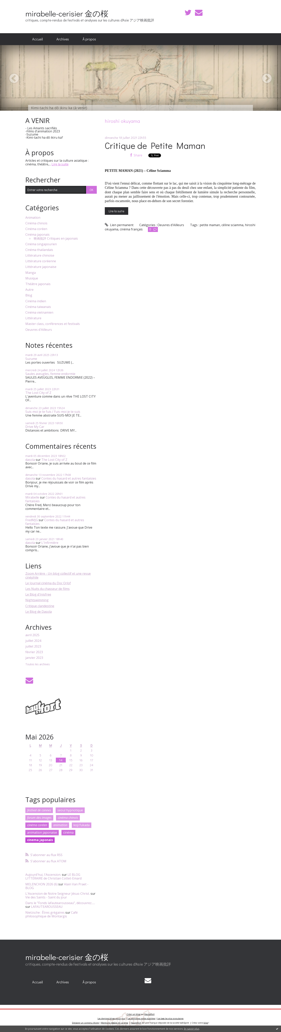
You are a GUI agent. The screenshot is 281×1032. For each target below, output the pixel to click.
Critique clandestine (39, 606)
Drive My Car (34, 427)
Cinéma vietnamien (39, 312)
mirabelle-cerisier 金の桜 (66, 13)
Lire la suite (60, 164)
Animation (32, 217)
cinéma (68, 832)
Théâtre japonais (38, 284)
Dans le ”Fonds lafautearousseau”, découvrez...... (60, 903)
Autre (29, 290)
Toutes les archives (37, 664)
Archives (62, 39)
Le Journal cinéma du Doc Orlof (48, 583)
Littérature (33, 318)
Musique (31, 278)
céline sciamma (232, 225)
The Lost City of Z (38, 393)
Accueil (37, 39)
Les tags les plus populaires (170, 1018)
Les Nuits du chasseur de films (47, 589)
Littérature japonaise (40, 267)
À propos (89, 39)
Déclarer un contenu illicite (85, 1022)
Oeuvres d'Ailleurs (38, 330)
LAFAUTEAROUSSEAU (47, 906)
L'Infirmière (49, 543)
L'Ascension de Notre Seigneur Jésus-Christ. (57, 893)
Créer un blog (133, 1014)
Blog (28, 295)
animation (60, 825)
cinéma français (131, 229)
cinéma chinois (68, 817)
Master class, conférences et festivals (52, 324)
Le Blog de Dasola (38, 611)
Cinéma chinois (36, 223)
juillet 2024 (33, 641)
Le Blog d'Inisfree (38, 594)
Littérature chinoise (39, 255)
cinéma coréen (37, 825)
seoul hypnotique (70, 810)
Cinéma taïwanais (38, 307)
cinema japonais (40, 840)
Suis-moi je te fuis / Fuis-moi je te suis (52, 411)
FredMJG (31, 520)
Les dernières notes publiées (141, 1018)
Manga (30, 273)
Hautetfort (149, 1014)
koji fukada (81, 825)
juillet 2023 (33, 646)
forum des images (39, 817)
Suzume (31, 359)
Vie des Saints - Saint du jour (46, 897)
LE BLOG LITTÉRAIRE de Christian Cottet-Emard (53, 876)
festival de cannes (39, 810)
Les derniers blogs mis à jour (111, 1018)
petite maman (210, 225)
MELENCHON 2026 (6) (41, 884)
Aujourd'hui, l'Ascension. (43, 874)
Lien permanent (119, 225)
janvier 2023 (34, 658)
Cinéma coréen (36, 229)
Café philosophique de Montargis (51, 914)
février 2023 (34, 652)
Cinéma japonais (37, 234)
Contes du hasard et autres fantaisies (68, 478)
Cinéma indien (35, 301)
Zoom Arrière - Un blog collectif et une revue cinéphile (58, 575)
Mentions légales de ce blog (114, 1022)
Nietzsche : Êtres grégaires (45, 912)
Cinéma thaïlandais (39, 250)
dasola (30, 460)
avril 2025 (32, 635)
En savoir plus (191, 1028)
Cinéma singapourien (41, 244)
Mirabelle (32, 497)
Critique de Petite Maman (155, 145)
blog (206, 1022)
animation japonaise (42, 832)
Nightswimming (37, 600)
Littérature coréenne (40, 261)
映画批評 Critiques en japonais (56, 238)
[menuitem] (37, 39)
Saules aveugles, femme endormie (50, 374)
